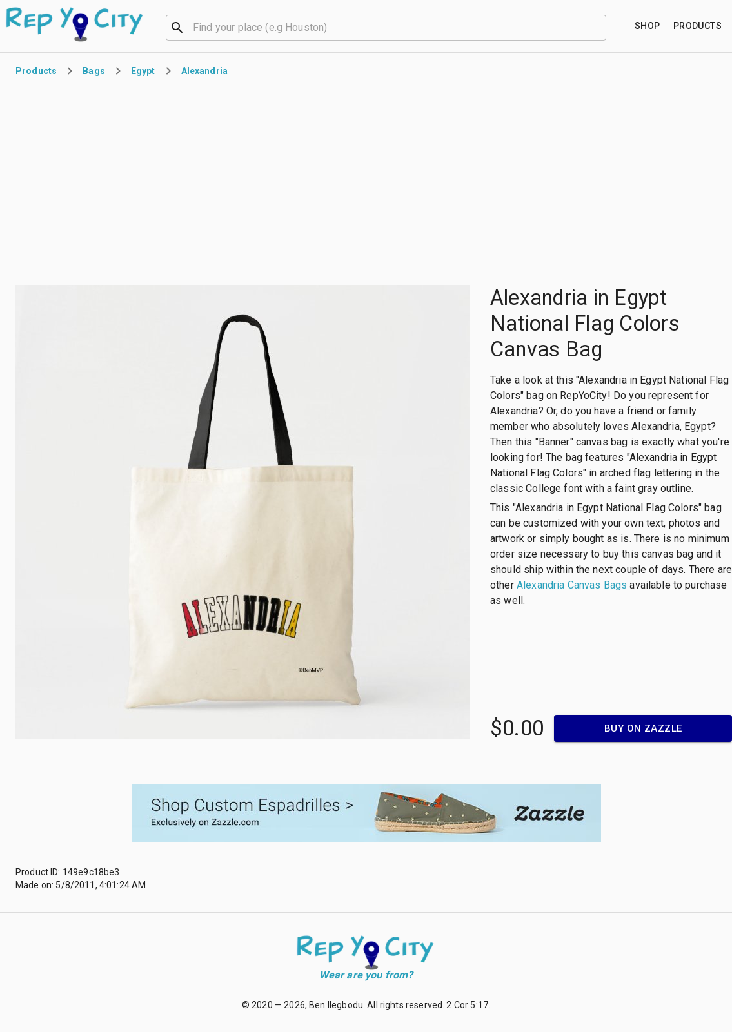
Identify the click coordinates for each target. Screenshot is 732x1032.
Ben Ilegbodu (336, 1005)
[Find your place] (647, 26)
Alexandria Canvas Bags (572, 585)
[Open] (600, 27)
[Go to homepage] (75, 24)
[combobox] (386, 26)
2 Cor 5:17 (467, 1005)
